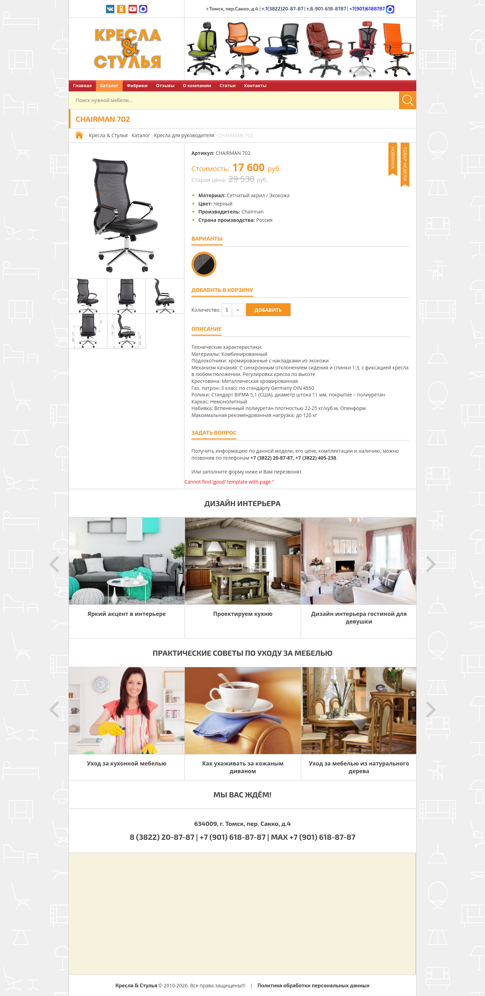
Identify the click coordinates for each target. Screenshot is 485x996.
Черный (222, 203)
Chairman (252, 211)
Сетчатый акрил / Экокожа (258, 195)
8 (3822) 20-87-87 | (164, 836)
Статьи (228, 86)
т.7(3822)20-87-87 (282, 8)
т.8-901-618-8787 (326, 8)
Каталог (109, 86)
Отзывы (165, 86)
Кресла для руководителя (184, 135)
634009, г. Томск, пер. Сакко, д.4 (242, 823)
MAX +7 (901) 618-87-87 (313, 836)
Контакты (255, 86)
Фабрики (137, 86)
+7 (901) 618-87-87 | (234, 836)
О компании (197, 86)
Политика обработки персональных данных (313, 985)
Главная (82, 86)
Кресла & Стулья (108, 135)
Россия (264, 220)
